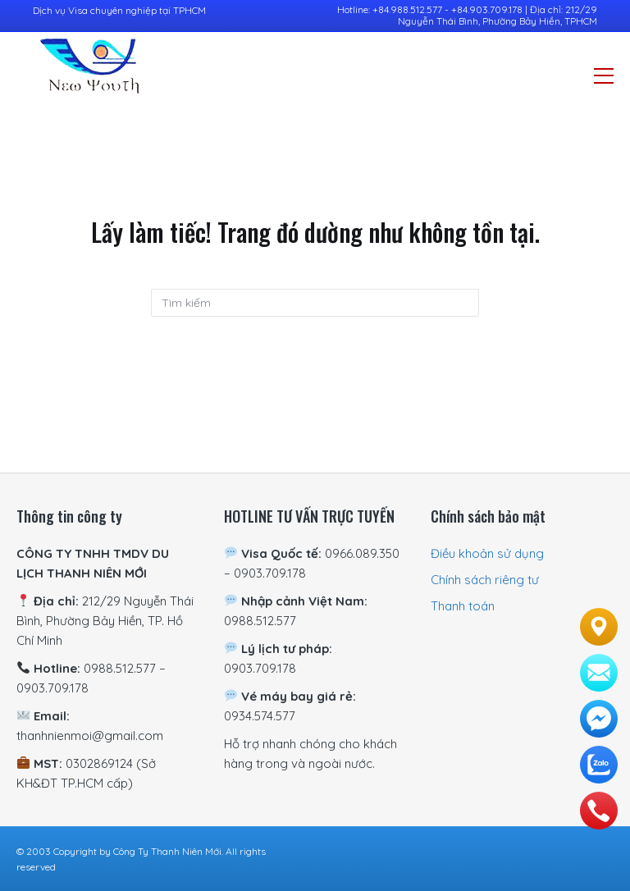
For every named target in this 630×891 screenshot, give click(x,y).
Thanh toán (463, 606)
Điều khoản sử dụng (487, 553)
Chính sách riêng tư (485, 579)
